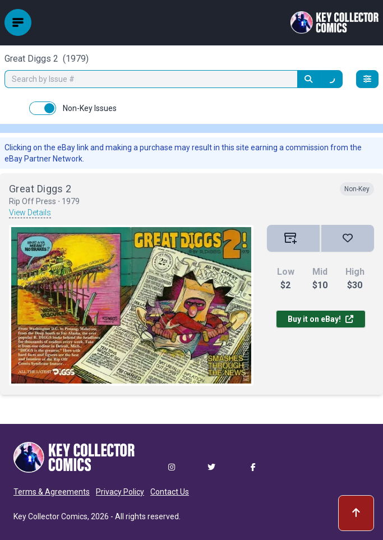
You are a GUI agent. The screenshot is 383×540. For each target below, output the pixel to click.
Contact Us (169, 491)
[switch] (42, 108)
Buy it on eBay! (320, 319)
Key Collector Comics (50, 516)
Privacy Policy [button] (120, 491)
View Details (30, 212)
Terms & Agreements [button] (51, 491)
